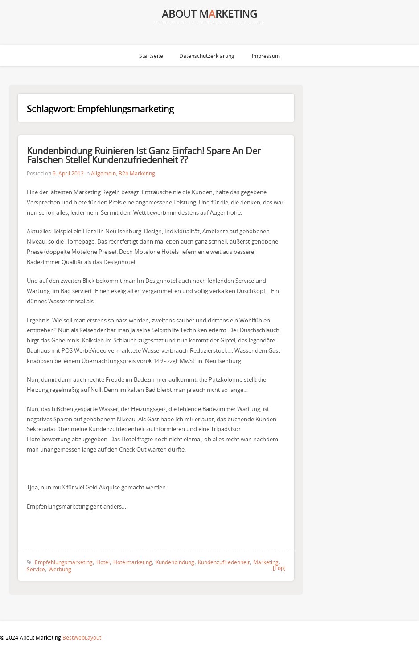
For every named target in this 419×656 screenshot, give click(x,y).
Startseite (151, 55)
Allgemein (103, 173)
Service (36, 569)
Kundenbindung (175, 562)
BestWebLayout (81, 637)
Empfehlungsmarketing (64, 562)
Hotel (103, 562)
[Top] (279, 567)
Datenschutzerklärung (206, 55)
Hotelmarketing (132, 562)
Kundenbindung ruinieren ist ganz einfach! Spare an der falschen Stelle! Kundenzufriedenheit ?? (144, 155)
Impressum (266, 55)
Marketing (266, 562)
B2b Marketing (137, 173)
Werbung (60, 569)
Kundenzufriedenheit (224, 562)
